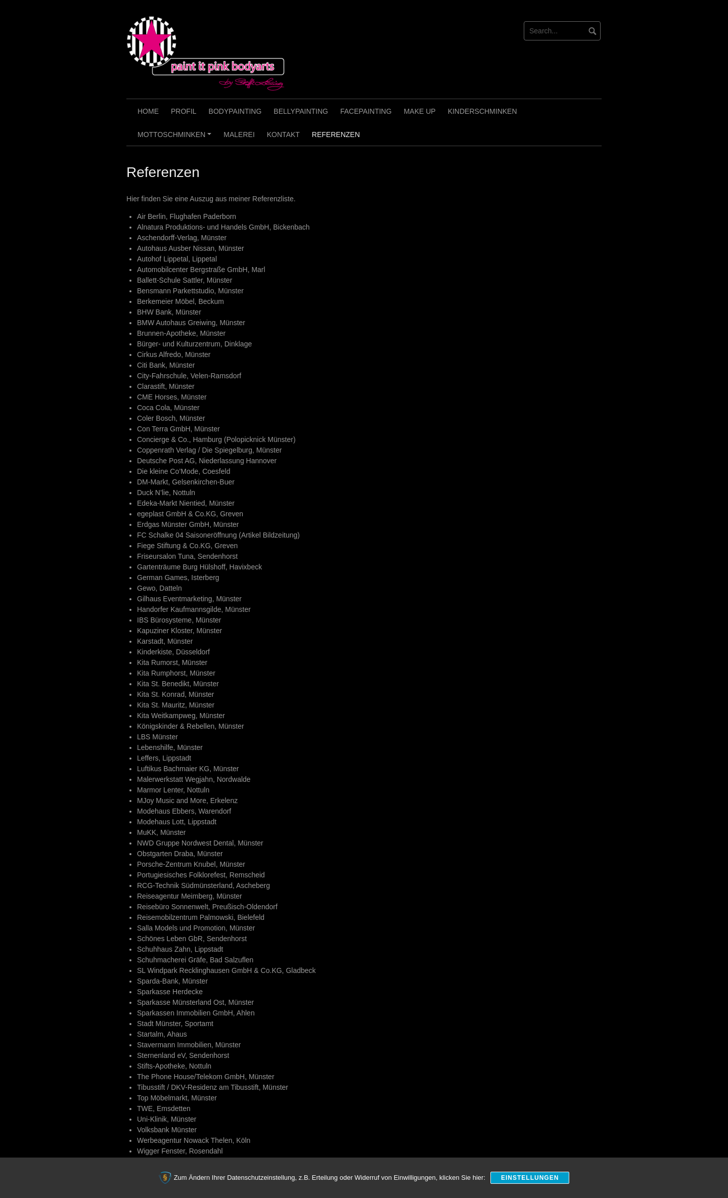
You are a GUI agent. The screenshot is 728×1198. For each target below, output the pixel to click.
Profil (184, 111)
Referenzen (336, 134)
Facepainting (366, 111)
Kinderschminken (482, 111)
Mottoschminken (176, 138)
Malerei (238, 134)
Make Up (420, 111)
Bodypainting (235, 111)
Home (148, 111)
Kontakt (283, 134)
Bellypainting (301, 111)
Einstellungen (530, 1177)
